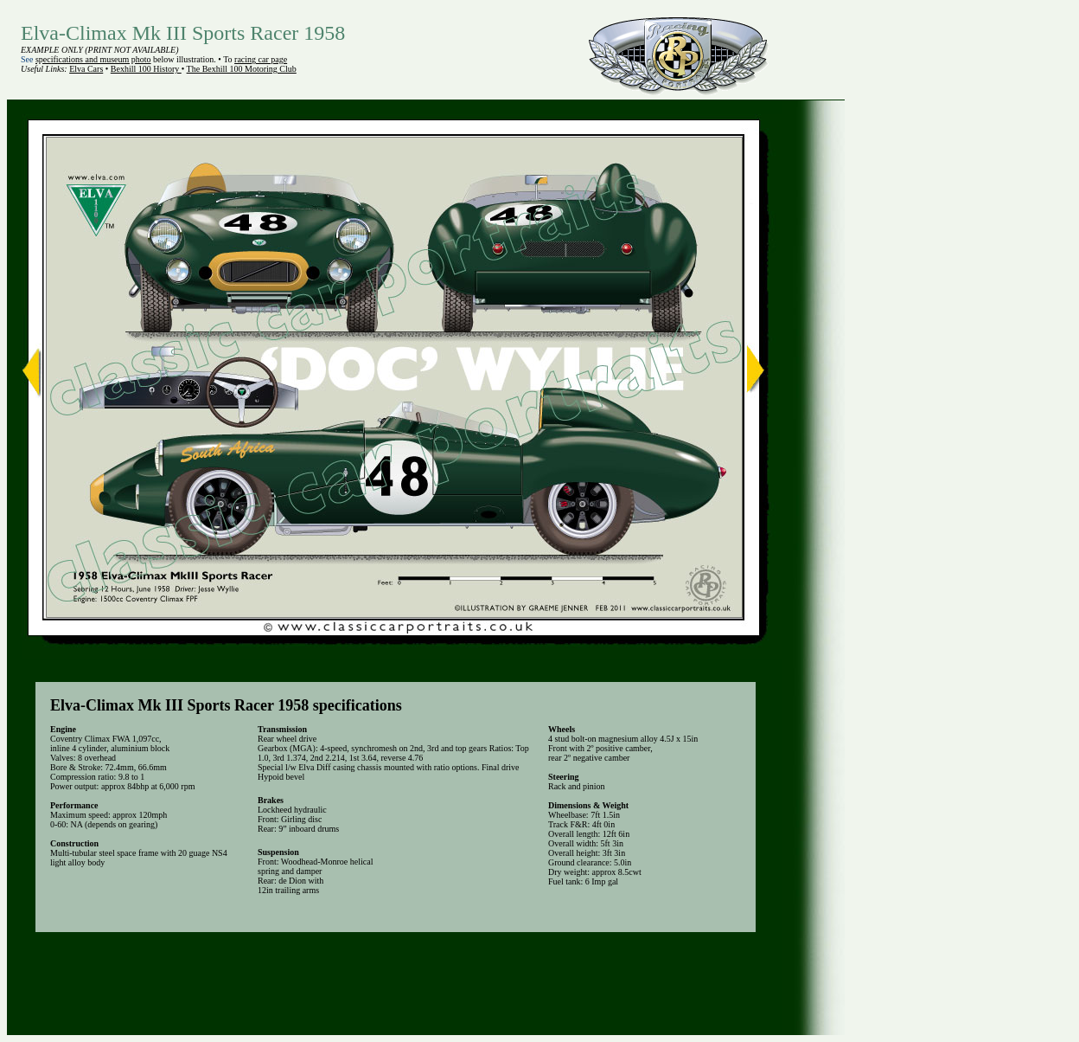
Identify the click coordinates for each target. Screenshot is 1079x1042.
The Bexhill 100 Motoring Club (242, 69)
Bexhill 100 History (146, 69)
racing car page (260, 59)
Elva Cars (86, 69)
